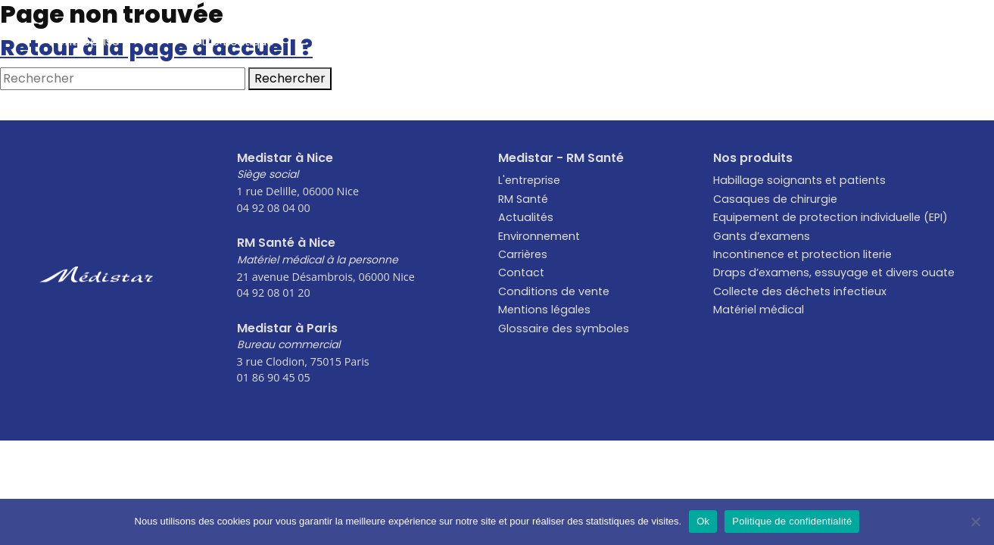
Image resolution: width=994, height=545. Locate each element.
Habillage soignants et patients (799, 180)
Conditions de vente (553, 291)
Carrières (787, 41)
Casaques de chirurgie (775, 199)
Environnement (647, 41)
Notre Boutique (229, 41)
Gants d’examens (761, 236)
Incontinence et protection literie (802, 254)
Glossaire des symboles (563, 328)
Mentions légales (544, 309)
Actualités (370, 41)
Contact (905, 41)
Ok (702, 521)
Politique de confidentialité (792, 521)
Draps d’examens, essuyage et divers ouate (834, 272)
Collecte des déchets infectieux (799, 291)
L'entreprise (529, 180)
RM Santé (523, 199)
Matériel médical (758, 309)
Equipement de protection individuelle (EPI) (830, 217)
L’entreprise (84, 41)
